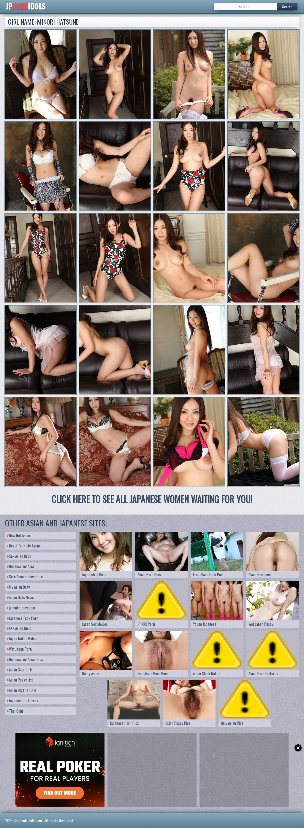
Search (287, 6)
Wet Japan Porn (19, 649)
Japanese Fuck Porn (22, 618)
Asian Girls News (20, 597)
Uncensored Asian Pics (25, 659)
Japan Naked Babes (22, 638)
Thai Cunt (15, 711)
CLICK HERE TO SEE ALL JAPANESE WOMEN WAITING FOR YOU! (152, 499)
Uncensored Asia (20, 566)
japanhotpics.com (21, 608)
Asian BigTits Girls (22, 690)
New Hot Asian (18, 535)
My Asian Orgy (18, 587)
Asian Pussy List (20, 680)
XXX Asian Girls (19, 628)
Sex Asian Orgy (19, 556)
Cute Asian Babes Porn (25, 576)
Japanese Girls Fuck (22, 700)
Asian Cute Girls (20, 670)
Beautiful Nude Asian (23, 546)
